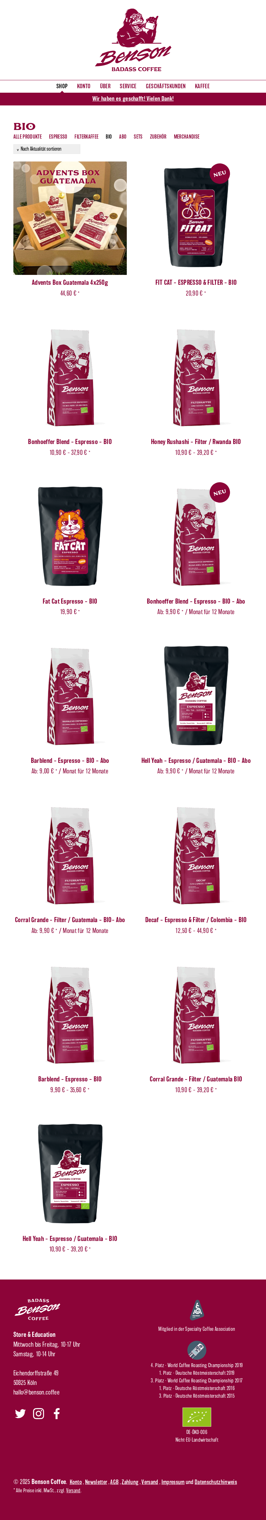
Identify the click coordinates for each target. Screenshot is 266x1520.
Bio (109, 136)
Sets (138, 136)
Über (105, 86)
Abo (122, 136)
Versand (149, 1482)
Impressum (173, 1482)
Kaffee (202, 86)
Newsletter (96, 1482)
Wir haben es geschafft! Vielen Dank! (133, 98)
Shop (62, 86)
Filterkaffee (86, 136)
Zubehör (158, 136)
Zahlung (130, 1482)
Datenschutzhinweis (216, 1482)
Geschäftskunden (166, 86)
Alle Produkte (27, 136)
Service (128, 86)
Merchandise (187, 136)
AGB (114, 1482)
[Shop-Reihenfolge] (46, 149)
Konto (84, 86)
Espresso (58, 136)
